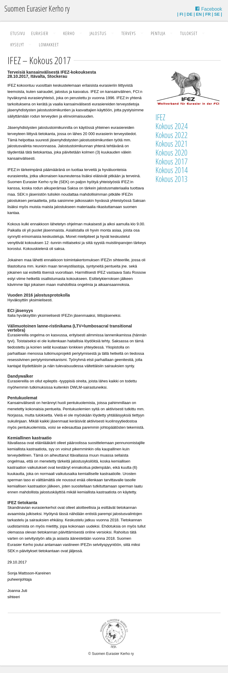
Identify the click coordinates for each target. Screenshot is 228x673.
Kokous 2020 (172, 152)
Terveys (128, 33)
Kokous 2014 (172, 169)
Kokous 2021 (172, 143)
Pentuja (158, 33)
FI (181, 14)
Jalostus (98, 33)
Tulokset (188, 33)
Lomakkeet (49, 44)
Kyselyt (17, 44)
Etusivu (17, 33)
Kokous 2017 (172, 161)
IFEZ (160, 117)
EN (199, 14)
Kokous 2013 (172, 178)
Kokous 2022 (172, 134)
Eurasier (39, 33)
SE (217, 14)
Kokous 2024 (172, 126)
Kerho (69, 33)
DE (189, 14)
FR (208, 14)
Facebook (211, 9)
